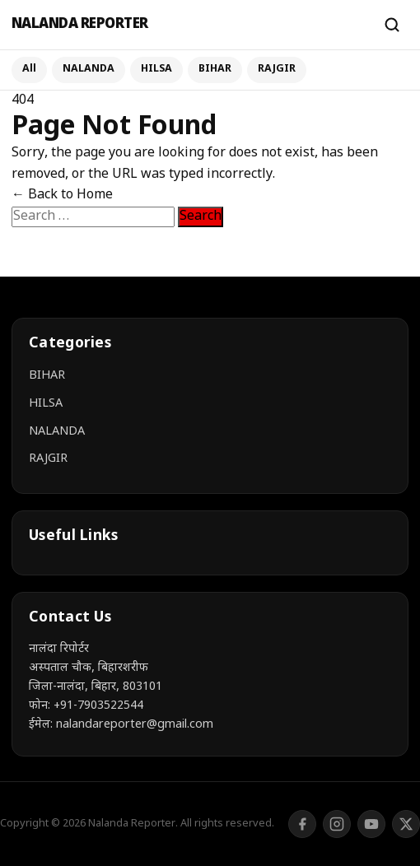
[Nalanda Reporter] (189, 25)
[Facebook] (302, 824)
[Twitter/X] (406, 824)
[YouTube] (371, 824)
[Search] (392, 24)
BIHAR (214, 69)
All (29, 69)
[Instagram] (337, 824)
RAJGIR (277, 69)
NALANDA (88, 69)
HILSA (156, 69)
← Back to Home (62, 195)
